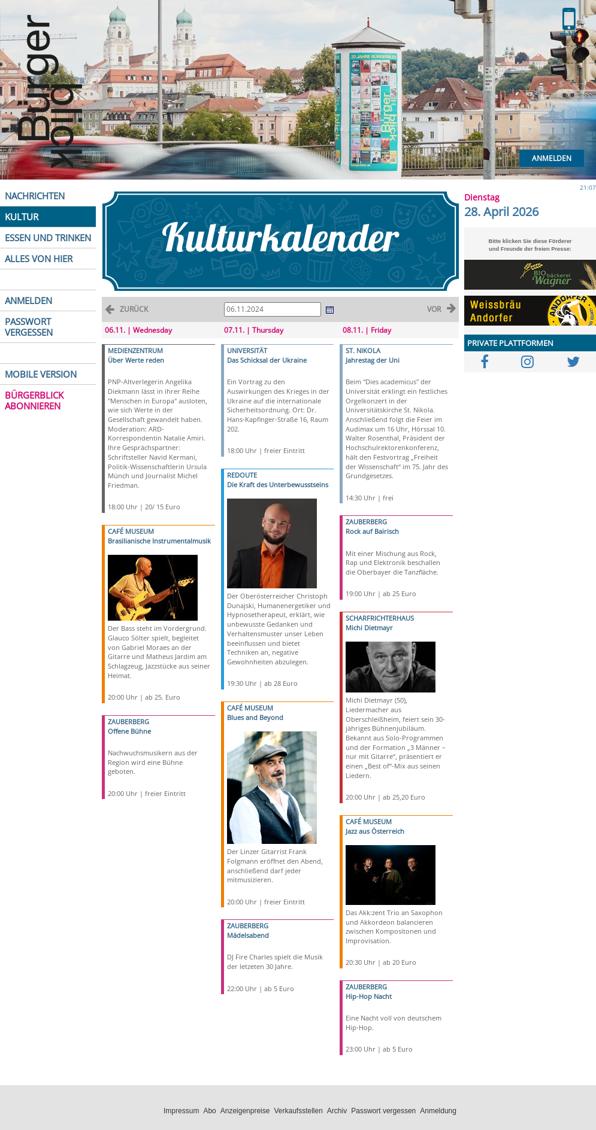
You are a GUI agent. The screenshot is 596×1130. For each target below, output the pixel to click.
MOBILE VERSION (41, 374)
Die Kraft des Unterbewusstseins (277, 484)
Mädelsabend (248, 935)
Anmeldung (438, 1111)
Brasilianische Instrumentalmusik (159, 540)
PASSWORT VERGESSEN (29, 326)
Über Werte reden (136, 360)
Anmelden (551, 158)
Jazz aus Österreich (375, 831)
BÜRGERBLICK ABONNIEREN (34, 400)
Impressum (181, 1111)
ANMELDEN (28, 300)
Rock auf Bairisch (372, 531)
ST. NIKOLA (363, 350)
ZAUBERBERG (128, 721)
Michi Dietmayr (369, 627)
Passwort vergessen (383, 1111)
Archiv (337, 1111)
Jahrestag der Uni (373, 360)
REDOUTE (242, 474)
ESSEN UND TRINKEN (48, 238)
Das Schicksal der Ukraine (267, 360)
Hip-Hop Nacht (369, 996)
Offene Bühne (129, 731)
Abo (209, 1111)
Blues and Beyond (255, 717)
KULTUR (21, 217)
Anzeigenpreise (245, 1111)
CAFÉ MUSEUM (131, 531)
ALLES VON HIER (38, 259)
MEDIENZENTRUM (135, 350)
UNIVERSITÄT (247, 350)
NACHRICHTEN (35, 196)
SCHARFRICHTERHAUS (380, 617)
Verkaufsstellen (298, 1111)
